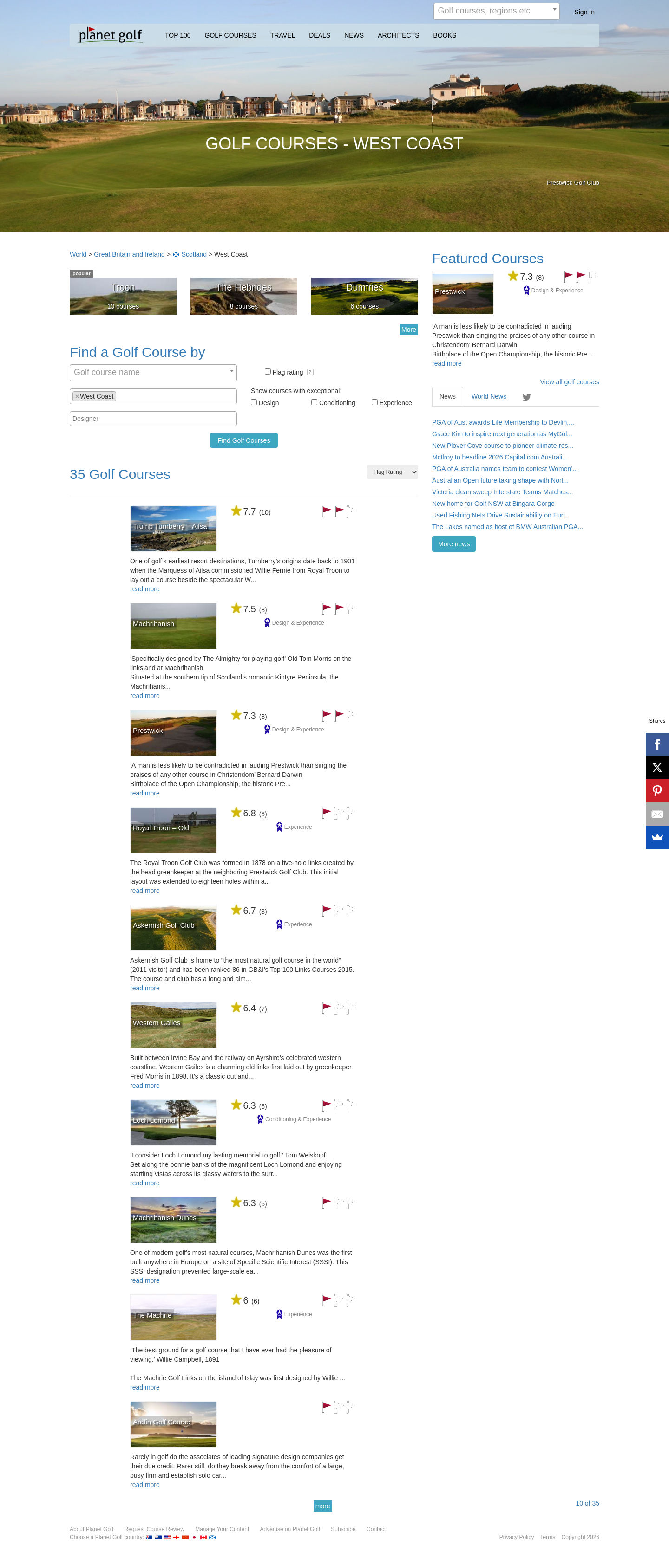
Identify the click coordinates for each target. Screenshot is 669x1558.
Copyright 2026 (580, 1537)
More (408, 329)
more (322, 1506)
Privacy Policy (516, 1537)
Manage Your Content (222, 1529)
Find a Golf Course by (137, 352)
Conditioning (337, 403)
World (78, 254)
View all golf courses (569, 382)
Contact (376, 1529)
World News (489, 396)
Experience (396, 403)
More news (454, 544)
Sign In (584, 12)
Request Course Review (154, 1529)
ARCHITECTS (398, 35)
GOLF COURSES (230, 35)
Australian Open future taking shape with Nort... (500, 480)
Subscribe (343, 1529)
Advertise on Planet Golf (290, 1529)
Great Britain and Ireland (129, 254)
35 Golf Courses (120, 474)
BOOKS (445, 35)
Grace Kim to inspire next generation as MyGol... (502, 434)
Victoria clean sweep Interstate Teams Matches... (502, 492)
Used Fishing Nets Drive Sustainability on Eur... (500, 515)
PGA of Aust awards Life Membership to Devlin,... (503, 422)
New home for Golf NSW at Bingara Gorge (493, 503)
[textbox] (121, 396)
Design (269, 403)
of (587, 1503)
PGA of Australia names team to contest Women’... (505, 468)
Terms (548, 1537)
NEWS (354, 35)
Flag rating (293, 372)
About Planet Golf (91, 1529)
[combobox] (496, 11)
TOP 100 (178, 35)
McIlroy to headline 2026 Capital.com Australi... (500, 457)
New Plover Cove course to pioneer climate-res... (502, 445)
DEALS (319, 35)
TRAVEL (282, 35)
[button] (310, 372)
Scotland (194, 254)
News (447, 396)
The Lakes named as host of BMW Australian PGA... (507, 526)
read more (145, 589)
